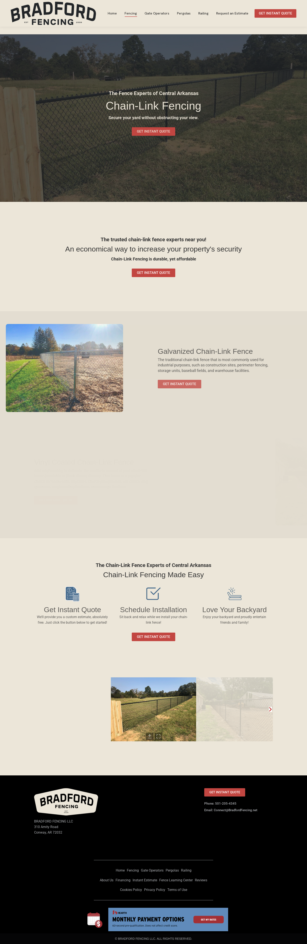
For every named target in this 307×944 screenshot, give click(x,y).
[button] (270, 709)
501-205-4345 (285, 4)
